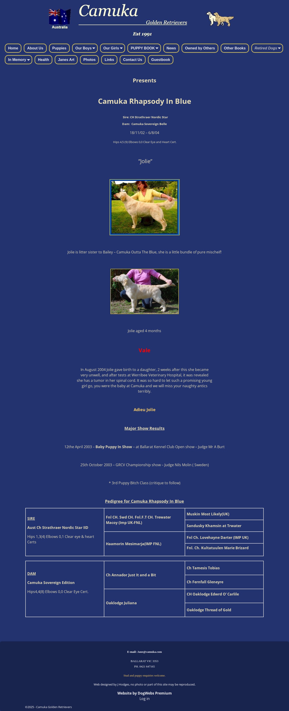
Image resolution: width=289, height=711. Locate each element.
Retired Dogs (269, 48)
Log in (145, 698)
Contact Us (132, 60)
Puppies (59, 48)
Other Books (235, 48)
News (171, 48)
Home (13, 48)
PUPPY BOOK (145, 48)
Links (109, 60)
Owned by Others (200, 48)
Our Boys (86, 48)
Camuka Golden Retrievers (54, 707)
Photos (89, 60)
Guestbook (160, 60)
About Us (35, 48)
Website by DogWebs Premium (144, 693)
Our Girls (113, 48)
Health (43, 60)
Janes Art (66, 60)
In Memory (20, 60)
